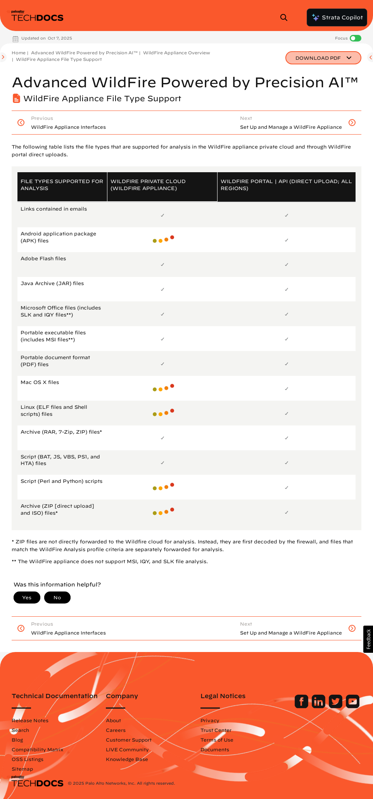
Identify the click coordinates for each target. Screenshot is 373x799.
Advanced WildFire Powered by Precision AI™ (84, 52)
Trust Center (215, 730)
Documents (214, 749)
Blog (17, 739)
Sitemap (22, 768)
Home (19, 52)
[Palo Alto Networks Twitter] (336, 706)
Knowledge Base (127, 759)
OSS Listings (27, 759)
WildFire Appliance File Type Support (59, 59)
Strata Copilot (337, 17)
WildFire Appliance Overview (176, 52)
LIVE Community (127, 749)
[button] (368, 639)
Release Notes (30, 720)
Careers (116, 730)
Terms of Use (216, 739)
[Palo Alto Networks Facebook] (302, 706)
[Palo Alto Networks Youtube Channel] (352, 706)
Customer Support (129, 739)
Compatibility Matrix (37, 749)
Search (20, 730)
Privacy (209, 720)
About (113, 720)
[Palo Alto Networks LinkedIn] (319, 706)
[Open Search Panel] (286, 17)
